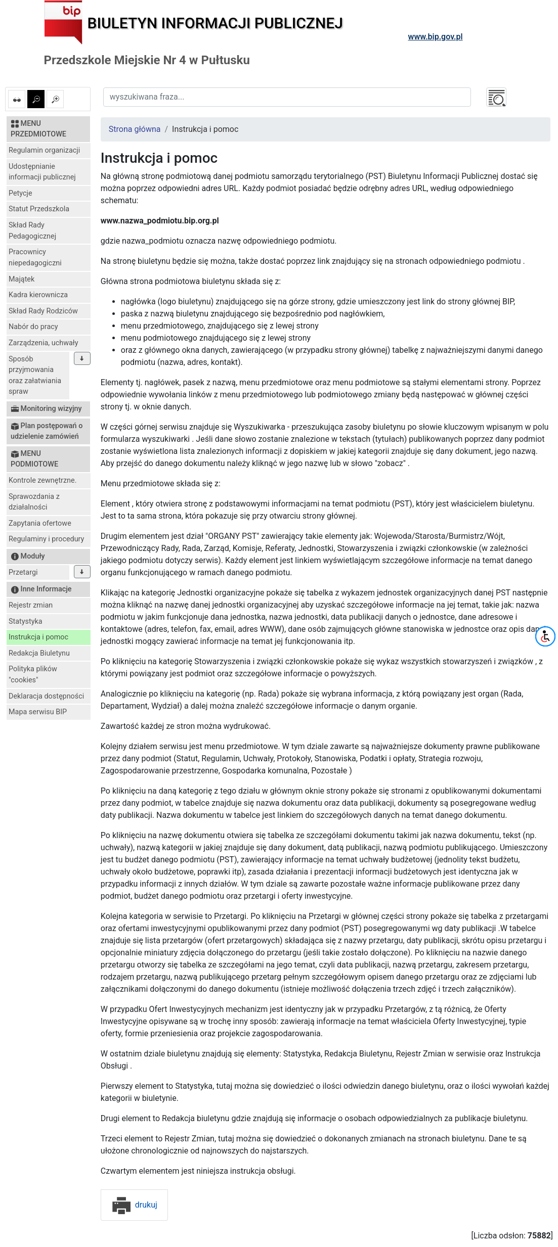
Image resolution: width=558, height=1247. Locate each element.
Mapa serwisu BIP (38, 712)
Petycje (20, 193)
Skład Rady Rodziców (43, 311)
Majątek (21, 279)
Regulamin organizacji (44, 150)
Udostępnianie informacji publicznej (42, 172)
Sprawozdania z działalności (34, 502)
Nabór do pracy (33, 326)
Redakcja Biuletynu (39, 653)
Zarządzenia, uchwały (43, 343)
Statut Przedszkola (39, 209)
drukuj (134, 1205)
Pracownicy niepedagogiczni (35, 257)
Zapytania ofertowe (40, 523)
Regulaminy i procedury (46, 539)
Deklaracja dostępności (46, 696)
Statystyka (25, 621)
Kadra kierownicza (38, 295)
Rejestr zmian (31, 605)
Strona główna (135, 129)
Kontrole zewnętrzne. (43, 480)
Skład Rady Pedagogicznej (32, 231)
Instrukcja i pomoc (38, 637)
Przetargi (23, 572)
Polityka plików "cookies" (33, 674)
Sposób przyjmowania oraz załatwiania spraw (35, 375)
